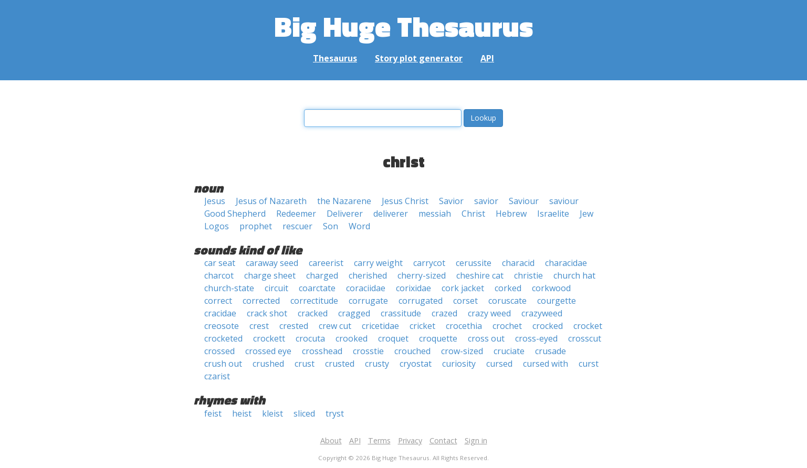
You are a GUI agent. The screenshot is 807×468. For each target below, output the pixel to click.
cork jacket (463, 288)
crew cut (335, 326)
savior (486, 201)
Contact (443, 440)
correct (218, 300)
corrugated (421, 300)
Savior (451, 201)
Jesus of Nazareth (271, 201)
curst (589, 363)
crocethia (464, 326)
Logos (216, 226)
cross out (486, 338)
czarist (217, 376)
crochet (507, 326)
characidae (566, 263)
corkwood (551, 288)
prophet (255, 226)
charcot (219, 275)
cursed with (545, 363)
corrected (261, 300)
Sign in (476, 440)
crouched (412, 351)
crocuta (310, 338)
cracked (313, 313)
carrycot (429, 263)
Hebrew (511, 213)
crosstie (368, 351)
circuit (276, 288)
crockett (269, 338)
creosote (221, 326)
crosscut (584, 338)
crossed (219, 351)
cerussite (473, 263)
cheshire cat (480, 275)
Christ (473, 213)
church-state (229, 288)
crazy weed (489, 313)
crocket (587, 326)
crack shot (267, 313)
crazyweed (541, 313)
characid (518, 263)
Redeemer (296, 213)
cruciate (509, 351)
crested (293, 326)
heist (241, 413)
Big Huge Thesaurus (403, 26)
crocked (547, 326)
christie (528, 275)
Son (330, 226)
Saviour (524, 201)
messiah (434, 213)
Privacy (410, 440)
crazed (444, 313)
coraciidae (365, 288)
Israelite (553, 213)
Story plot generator (419, 58)
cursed (499, 363)
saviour (564, 201)
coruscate (507, 300)
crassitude (401, 313)
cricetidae (380, 326)
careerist (326, 263)
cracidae (220, 313)
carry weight (378, 263)
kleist (272, 413)
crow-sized (462, 351)
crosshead (322, 351)
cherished (368, 275)
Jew (586, 213)
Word (359, 226)
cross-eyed (536, 338)
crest (259, 326)
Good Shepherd (235, 213)
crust (305, 363)
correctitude (314, 300)
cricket (422, 326)
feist (213, 413)
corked (508, 288)
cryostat (416, 363)
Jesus (214, 201)
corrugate (368, 300)
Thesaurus (335, 58)
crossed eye (268, 351)
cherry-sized (421, 275)
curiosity (459, 363)
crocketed (223, 338)
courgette (556, 300)
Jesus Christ (405, 201)
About (331, 440)
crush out (223, 363)
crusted (339, 363)
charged (322, 275)
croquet (393, 338)
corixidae (413, 288)
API (487, 58)
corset (465, 300)
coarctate (317, 288)
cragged (354, 313)
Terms (379, 440)
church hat (574, 275)
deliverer (390, 213)
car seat (219, 263)
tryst (335, 413)
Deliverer (345, 213)
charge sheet (270, 275)
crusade (550, 351)
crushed (268, 363)
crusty (377, 363)
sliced (304, 413)
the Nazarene (344, 201)
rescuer (297, 226)
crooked (352, 338)
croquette (438, 338)
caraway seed (272, 263)
